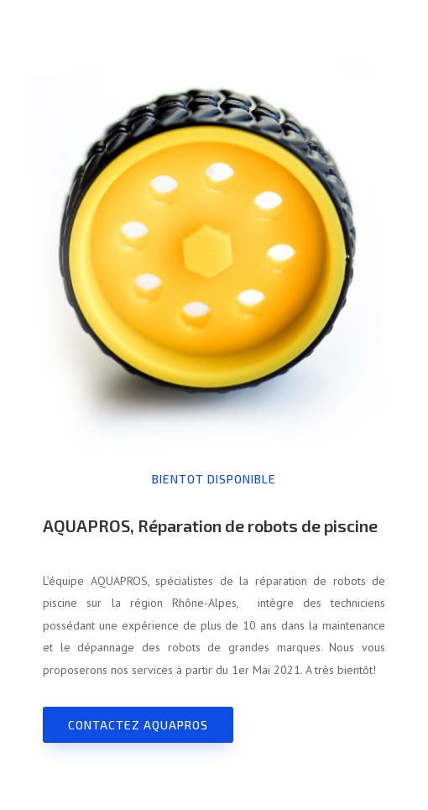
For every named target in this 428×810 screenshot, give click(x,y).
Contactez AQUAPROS (138, 725)
